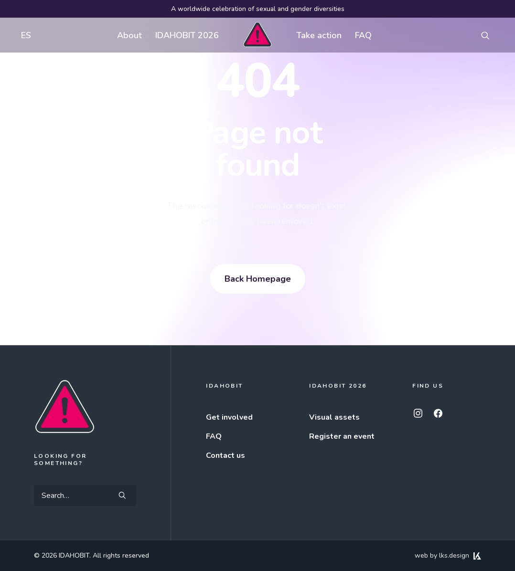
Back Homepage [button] (258, 279)
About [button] (129, 35)
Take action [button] (319, 35)
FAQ (363, 35)
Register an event (342, 436)
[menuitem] (24, 35)
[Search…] (85, 495)
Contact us (225, 455)
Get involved (229, 417)
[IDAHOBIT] (257, 35)
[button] (489, 35)
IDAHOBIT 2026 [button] (187, 35)
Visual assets (334, 417)
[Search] (85, 495)
